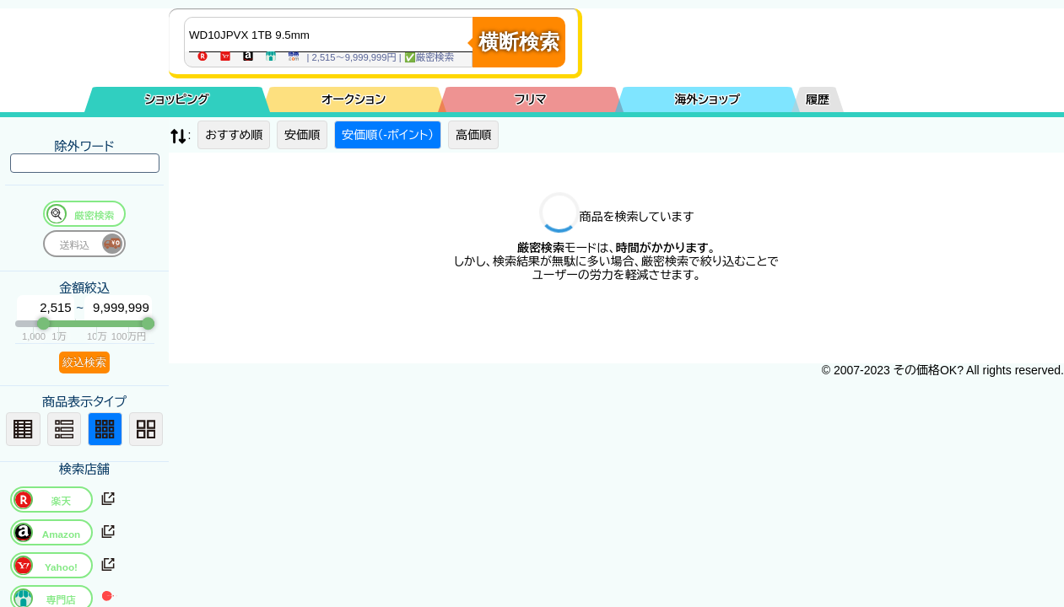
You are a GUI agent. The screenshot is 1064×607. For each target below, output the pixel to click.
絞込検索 (84, 362)
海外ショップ (707, 99)
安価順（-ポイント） (388, 135)
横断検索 (518, 41)
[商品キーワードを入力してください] (332, 34)
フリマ (531, 99)
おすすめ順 (233, 135)
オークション (353, 99)
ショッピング (177, 99)
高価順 (473, 135)
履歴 (817, 99)
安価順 (302, 135)
